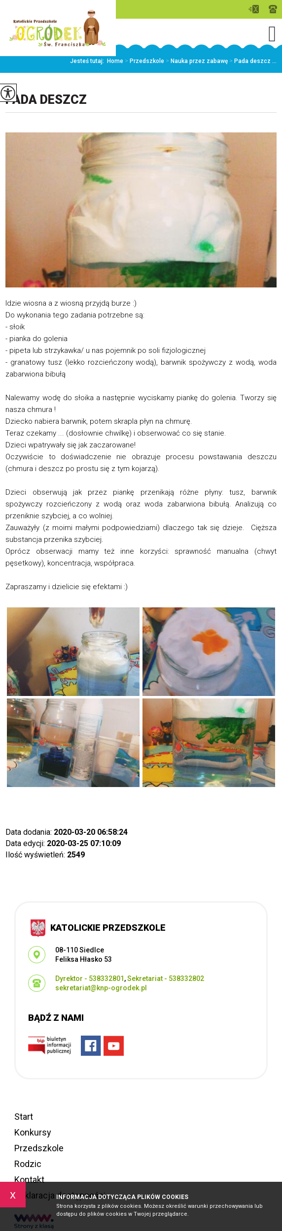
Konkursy (32, 1132)
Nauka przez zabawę (196, 61)
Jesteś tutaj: (88, 61)
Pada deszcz (46, 100)
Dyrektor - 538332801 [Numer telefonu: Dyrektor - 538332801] (89, 978)
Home (115, 61)
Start (23, 1116)
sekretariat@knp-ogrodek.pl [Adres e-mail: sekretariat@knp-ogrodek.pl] (101, 988)
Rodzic (27, 1164)
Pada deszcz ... (252, 61)
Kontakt (29, 1179)
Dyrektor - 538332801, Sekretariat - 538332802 (273, 9)
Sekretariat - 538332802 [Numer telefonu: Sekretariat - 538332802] (165, 978)
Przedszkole (143, 61)
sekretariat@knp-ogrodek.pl (253, 9)
